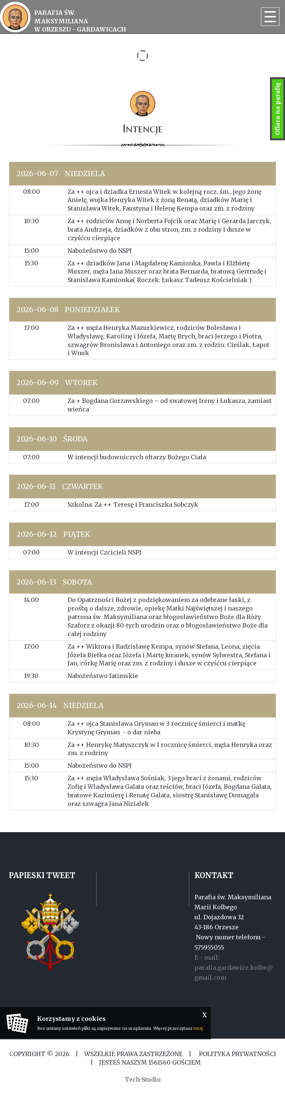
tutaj (198, 1028)
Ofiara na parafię (277, 108)
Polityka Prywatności (236, 1054)
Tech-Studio (143, 1079)
